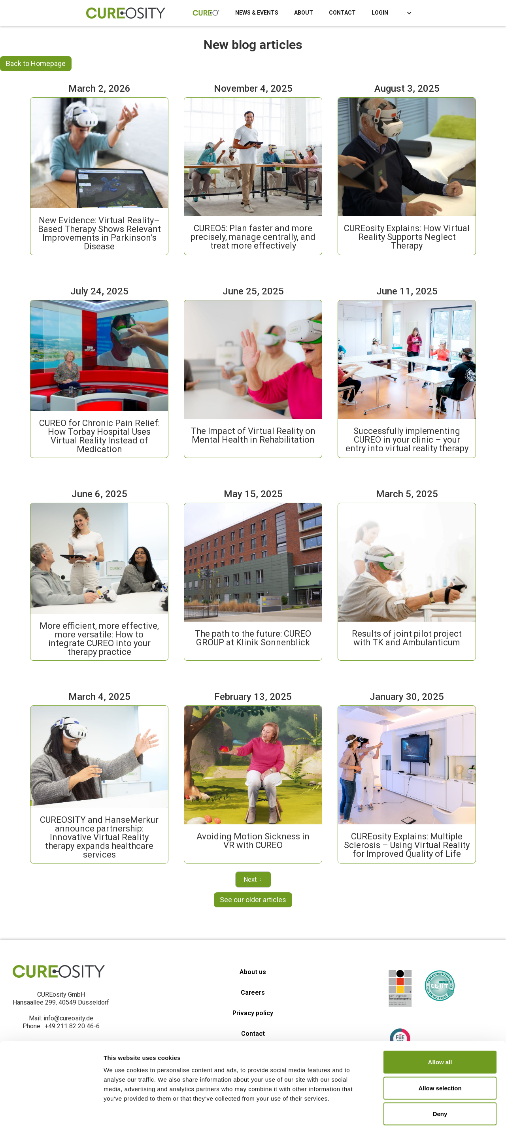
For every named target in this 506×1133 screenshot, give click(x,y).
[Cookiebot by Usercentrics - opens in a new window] (51, 1118)
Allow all (440, 1029)
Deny (440, 1081)
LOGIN (380, 12)
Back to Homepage (36, 63)
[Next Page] (253, 879)
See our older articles (253, 899)
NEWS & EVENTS (256, 12)
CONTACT (342, 12)
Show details (414, 1117)
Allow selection (439, 1055)
